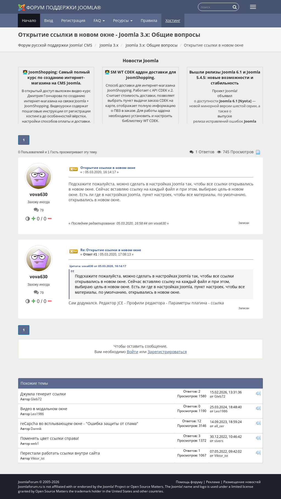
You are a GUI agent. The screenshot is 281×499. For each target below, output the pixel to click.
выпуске (225, 116)
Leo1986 (37, 414)
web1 (35, 443)
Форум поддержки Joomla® (59, 7)
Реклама (213, 482)
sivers (218, 440)
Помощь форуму (189, 482)
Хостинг (172, 20)
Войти (132, 351)
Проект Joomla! (224, 90)
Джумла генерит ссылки (43, 393)
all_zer (219, 426)
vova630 (38, 194)
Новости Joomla (141, 61)
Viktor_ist (37, 458)
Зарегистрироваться (167, 351)
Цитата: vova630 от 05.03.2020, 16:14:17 (97, 266)
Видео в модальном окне (43, 408)
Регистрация (73, 20)
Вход (48, 20)
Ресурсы (123, 20)
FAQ (99, 20)
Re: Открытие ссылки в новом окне (110, 250)
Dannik (36, 428)
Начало (29, 20)
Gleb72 (36, 399)
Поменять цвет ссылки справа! (49, 438)
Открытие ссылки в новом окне (107, 168)
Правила (149, 20)
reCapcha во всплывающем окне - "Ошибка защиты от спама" (79, 423)
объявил (224, 95)
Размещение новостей (242, 482)
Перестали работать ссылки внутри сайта (60, 453)
